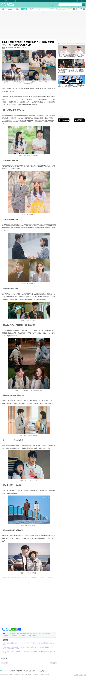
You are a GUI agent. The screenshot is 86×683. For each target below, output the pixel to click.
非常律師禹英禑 (11, 633)
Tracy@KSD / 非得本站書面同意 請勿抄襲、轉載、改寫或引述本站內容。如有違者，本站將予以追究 (27, 577)
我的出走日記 (22, 635)
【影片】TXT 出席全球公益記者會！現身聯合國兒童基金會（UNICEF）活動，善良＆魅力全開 (71, 86)
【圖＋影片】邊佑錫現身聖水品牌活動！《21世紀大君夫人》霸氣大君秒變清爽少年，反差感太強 (71, 56)
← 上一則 (4, 663)
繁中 (77, 1)
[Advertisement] (20, 604)
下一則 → (53, 663)
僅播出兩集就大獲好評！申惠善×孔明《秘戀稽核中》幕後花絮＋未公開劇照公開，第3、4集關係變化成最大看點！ (71, 71)
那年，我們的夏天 (21, 633)
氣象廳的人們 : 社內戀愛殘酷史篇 (41, 633)
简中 (82, 1)
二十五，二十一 (32, 635)
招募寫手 (47, 674)
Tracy (22, 47)
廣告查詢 (41, 674)
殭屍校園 (6, 635)
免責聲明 (30, 674)
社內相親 (29, 633)
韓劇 (4, 47)
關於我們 (24, 674)
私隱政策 (36, 674)
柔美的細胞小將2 (14, 635)
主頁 (1, 671)
